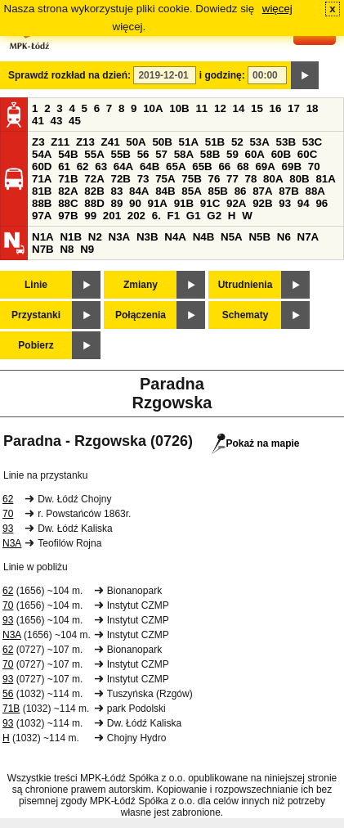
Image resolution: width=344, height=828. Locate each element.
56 (143, 154)
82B (94, 191)
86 (241, 191)
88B (41, 203)
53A (259, 142)
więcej (277, 8)
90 (135, 203)
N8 (67, 249)
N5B (259, 237)
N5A (232, 237)
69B (292, 166)
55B (120, 154)
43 (57, 121)
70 (314, 166)
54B (68, 154)
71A (41, 179)
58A (184, 154)
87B (288, 191)
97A (41, 215)
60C (307, 154)
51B (215, 142)
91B (184, 203)
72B (120, 179)
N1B (71, 237)
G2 (214, 215)
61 (64, 166)
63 (101, 166)
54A (41, 154)
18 (312, 108)
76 (214, 179)
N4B (204, 237)
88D (94, 203)
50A (135, 142)
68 (243, 166)
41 (38, 121)
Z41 (110, 142)
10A (153, 108)
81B (41, 191)
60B (281, 154)
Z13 (85, 142)
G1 (193, 215)
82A (68, 191)
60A (255, 154)
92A (236, 203)
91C (210, 203)
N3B (147, 237)
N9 (87, 249)
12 (220, 108)
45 (75, 121)
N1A (43, 237)
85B (217, 191)
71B (68, 179)
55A (94, 154)
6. (156, 215)
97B (68, 215)
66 (224, 166)
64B (149, 166)
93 (285, 203)
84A (139, 191)
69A (265, 166)
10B (179, 108)
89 (116, 203)
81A (325, 179)
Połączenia (140, 315)
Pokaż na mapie (255, 443)
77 (232, 179)
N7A (308, 237)
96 (321, 203)
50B (162, 142)
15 (257, 108)
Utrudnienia (245, 284)
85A (191, 191)
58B (210, 154)
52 (237, 142)
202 (136, 215)
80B (299, 179)
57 (161, 154)
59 (232, 154)
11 (201, 108)
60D (41, 166)
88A (314, 191)
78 (251, 179)
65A (175, 166)
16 (276, 108)
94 (303, 203)
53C (312, 142)
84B (165, 191)
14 (239, 108)
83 (116, 191)
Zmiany (140, 284)
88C (68, 203)
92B (262, 203)
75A (165, 179)
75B (191, 179)
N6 (284, 237)
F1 (174, 215)
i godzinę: (222, 75)
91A (158, 203)
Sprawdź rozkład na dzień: (69, 75)
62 (83, 166)
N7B (43, 249)
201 (112, 215)
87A (262, 191)
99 (90, 215)
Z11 (60, 142)
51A (189, 142)
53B (286, 142)
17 (294, 108)
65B (202, 166)
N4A (175, 237)
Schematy (245, 315)
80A (273, 179)
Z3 (38, 142)
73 (143, 179)
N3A (120, 237)
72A (94, 179)
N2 (95, 237)
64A (123, 166)
